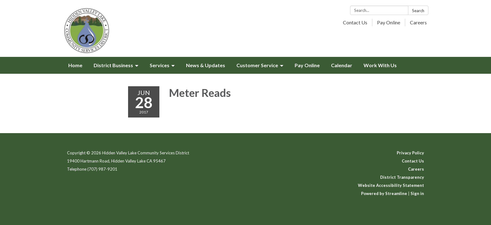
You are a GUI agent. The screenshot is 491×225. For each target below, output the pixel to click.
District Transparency (402, 177)
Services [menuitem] (159, 65)
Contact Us (355, 22)
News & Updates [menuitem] (205, 65)
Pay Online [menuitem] (307, 65)
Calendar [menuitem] (341, 65)
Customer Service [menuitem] (257, 65)
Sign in (417, 193)
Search (418, 10)
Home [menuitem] (75, 65)
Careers (418, 22)
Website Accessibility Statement (391, 185)
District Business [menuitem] (113, 65)
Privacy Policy (410, 152)
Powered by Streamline (384, 193)
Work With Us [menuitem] (380, 65)
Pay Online (388, 22)
